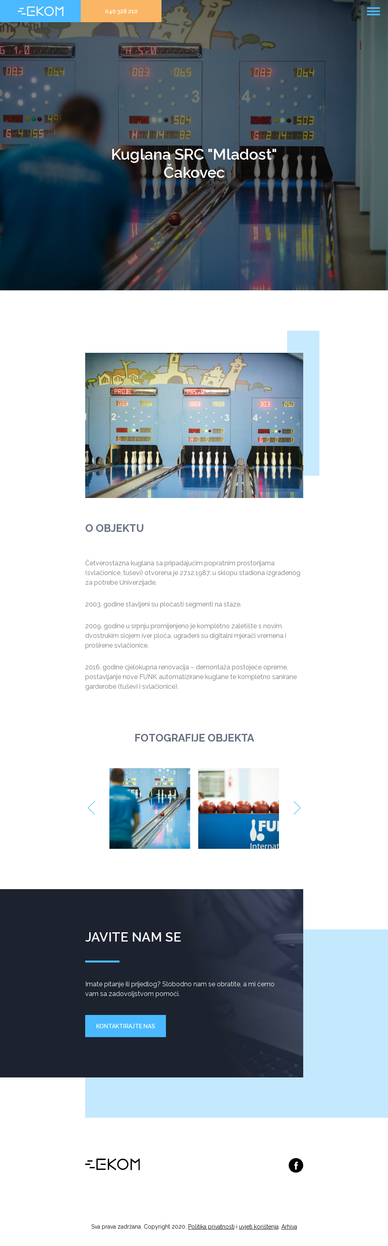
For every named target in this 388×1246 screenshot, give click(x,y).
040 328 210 (121, 11)
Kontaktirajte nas (125, 1026)
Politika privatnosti (211, 1226)
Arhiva (289, 1226)
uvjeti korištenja (259, 1226)
